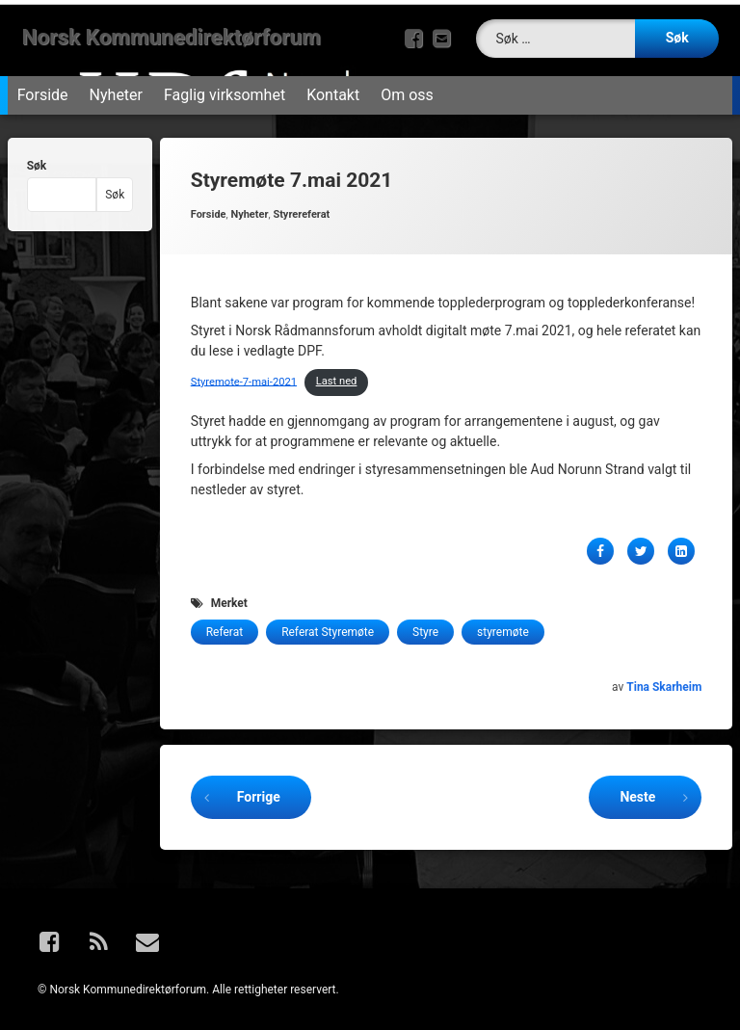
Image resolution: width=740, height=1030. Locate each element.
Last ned (336, 374)
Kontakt (332, 88)
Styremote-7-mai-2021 (244, 374)
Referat (224, 625)
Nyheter (116, 88)
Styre (425, 625)
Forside (42, 88)
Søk (37, 159)
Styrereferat (301, 207)
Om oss (407, 88)
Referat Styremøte (327, 625)
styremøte (503, 625)
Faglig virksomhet (224, 88)
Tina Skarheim (663, 680)
